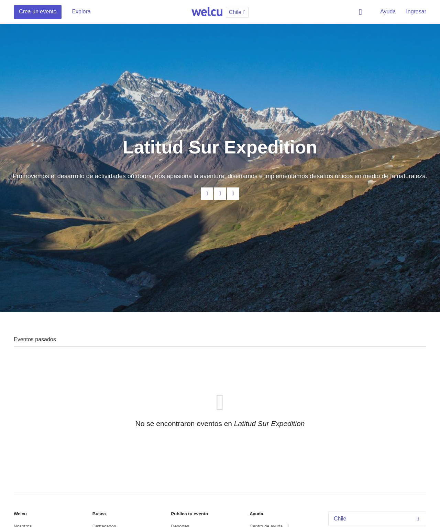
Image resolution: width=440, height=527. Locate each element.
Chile (378, 519)
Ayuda (388, 11)
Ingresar (416, 11)
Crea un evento (37, 11)
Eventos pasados (35, 339)
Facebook (220, 193)
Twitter (233, 193)
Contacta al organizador (207, 193)
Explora (81, 11)
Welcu (206, 12)
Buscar (361, 12)
